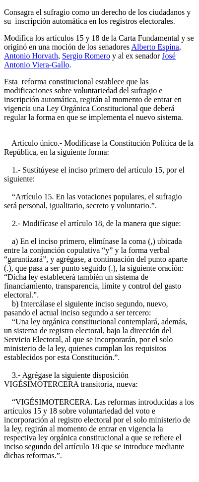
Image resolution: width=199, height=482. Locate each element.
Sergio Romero (86, 56)
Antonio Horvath (31, 56)
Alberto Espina (155, 47)
